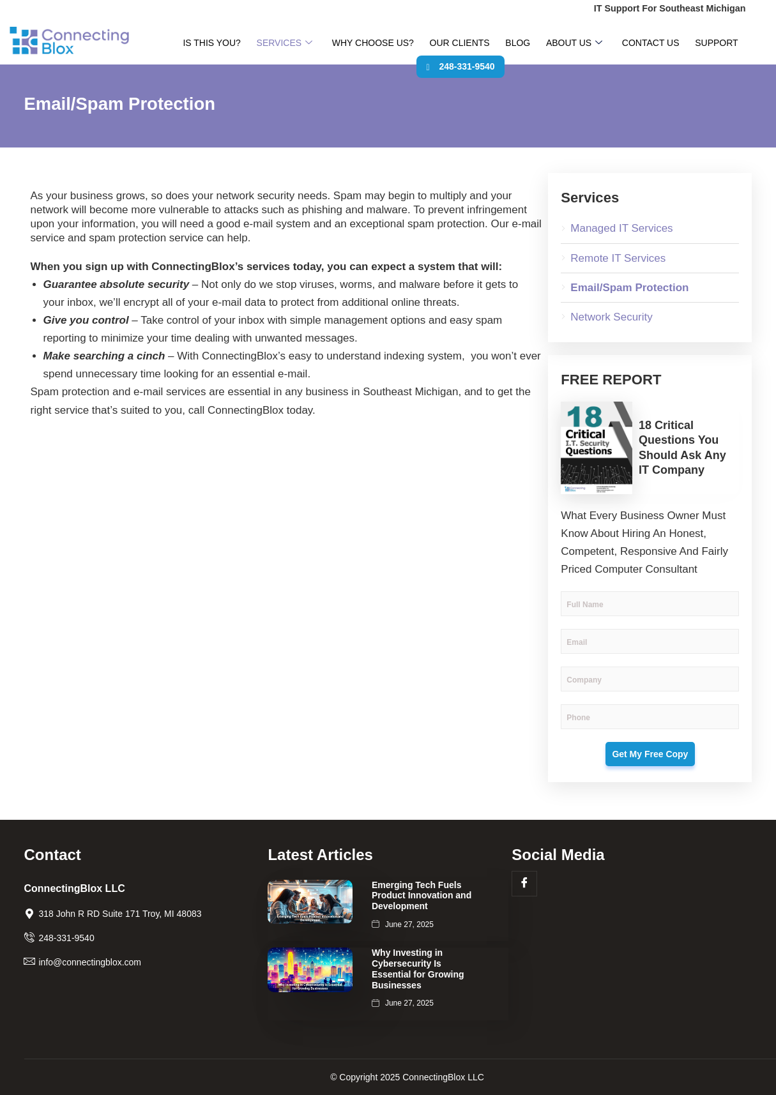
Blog (487, 44)
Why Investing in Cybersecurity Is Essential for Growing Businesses (418, 969)
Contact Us (599, 44)
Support (654, 44)
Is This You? (224, 44)
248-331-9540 (729, 44)
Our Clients (440, 44)
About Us (533, 44)
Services (287, 44)
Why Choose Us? (364, 44)
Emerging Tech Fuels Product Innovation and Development (421, 896)
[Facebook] (524, 883)
